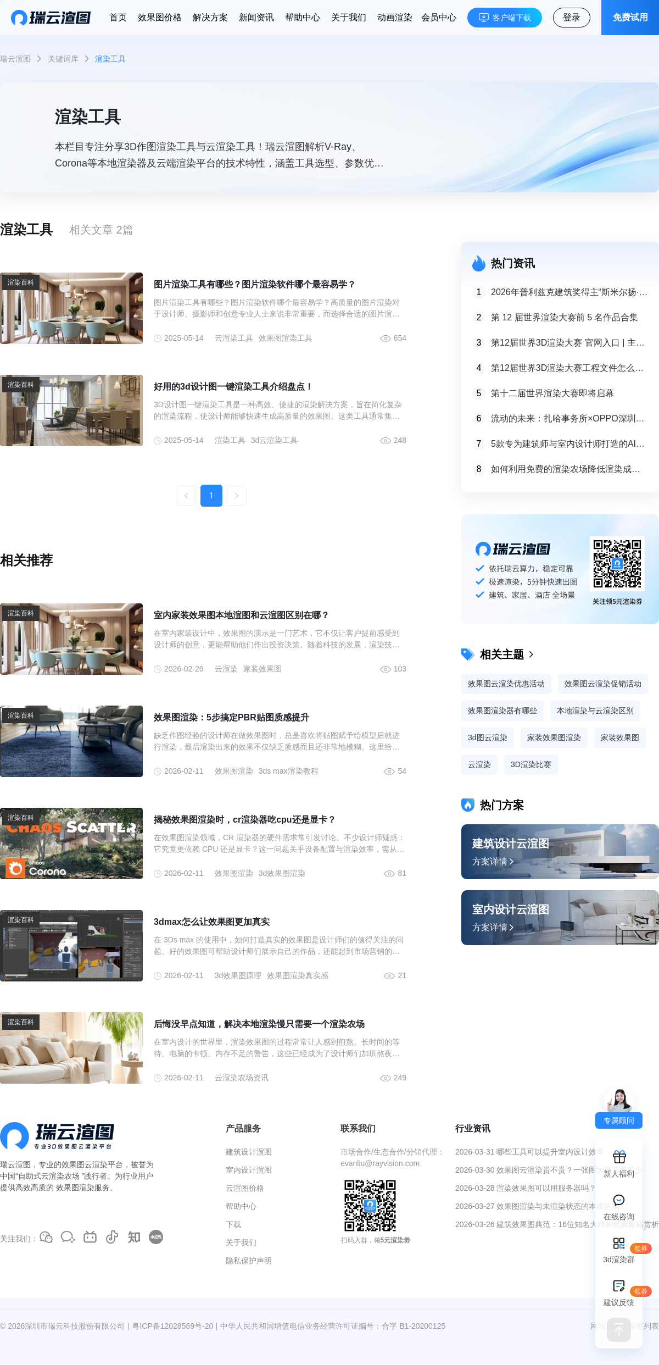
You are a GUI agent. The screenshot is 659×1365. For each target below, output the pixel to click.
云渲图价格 (245, 1188)
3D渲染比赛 (531, 764)
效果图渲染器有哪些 (502, 710)
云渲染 (226, 668)
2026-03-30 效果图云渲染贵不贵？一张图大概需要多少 (549, 1170)
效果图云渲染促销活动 (603, 683)
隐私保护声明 (249, 1260)
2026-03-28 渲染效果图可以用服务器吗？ (526, 1188)
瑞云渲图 (15, 58)
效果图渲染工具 (285, 338)
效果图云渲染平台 (92, 1164)
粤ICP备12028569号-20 (172, 1326)
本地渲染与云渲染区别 (595, 710)
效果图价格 (160, 17)
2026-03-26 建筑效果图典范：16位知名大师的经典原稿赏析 (557, 1224)
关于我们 (348, 17)
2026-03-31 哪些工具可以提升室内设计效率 (530, 1151)
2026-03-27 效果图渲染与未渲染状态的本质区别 (537, 1206)
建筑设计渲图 (249, 1151)
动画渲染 (394, 17)
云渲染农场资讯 (242, 1077)
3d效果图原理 (238, 975)
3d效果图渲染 (282, 873)
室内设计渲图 (249, 1170)
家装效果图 (262, 668)
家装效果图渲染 (554, 737)
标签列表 (643, 1326)
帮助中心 (302, 17)
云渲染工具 (234, 338)
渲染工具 (230, 440)
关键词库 (63, 58)
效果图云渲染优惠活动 (506, 683)
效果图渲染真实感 (297, 975)
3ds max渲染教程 (289, 771)
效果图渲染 (234, 771)
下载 (233, 1224)
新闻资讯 (256, 17)
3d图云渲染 (487, 737)
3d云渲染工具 (274, 440)
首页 (118, 17)
